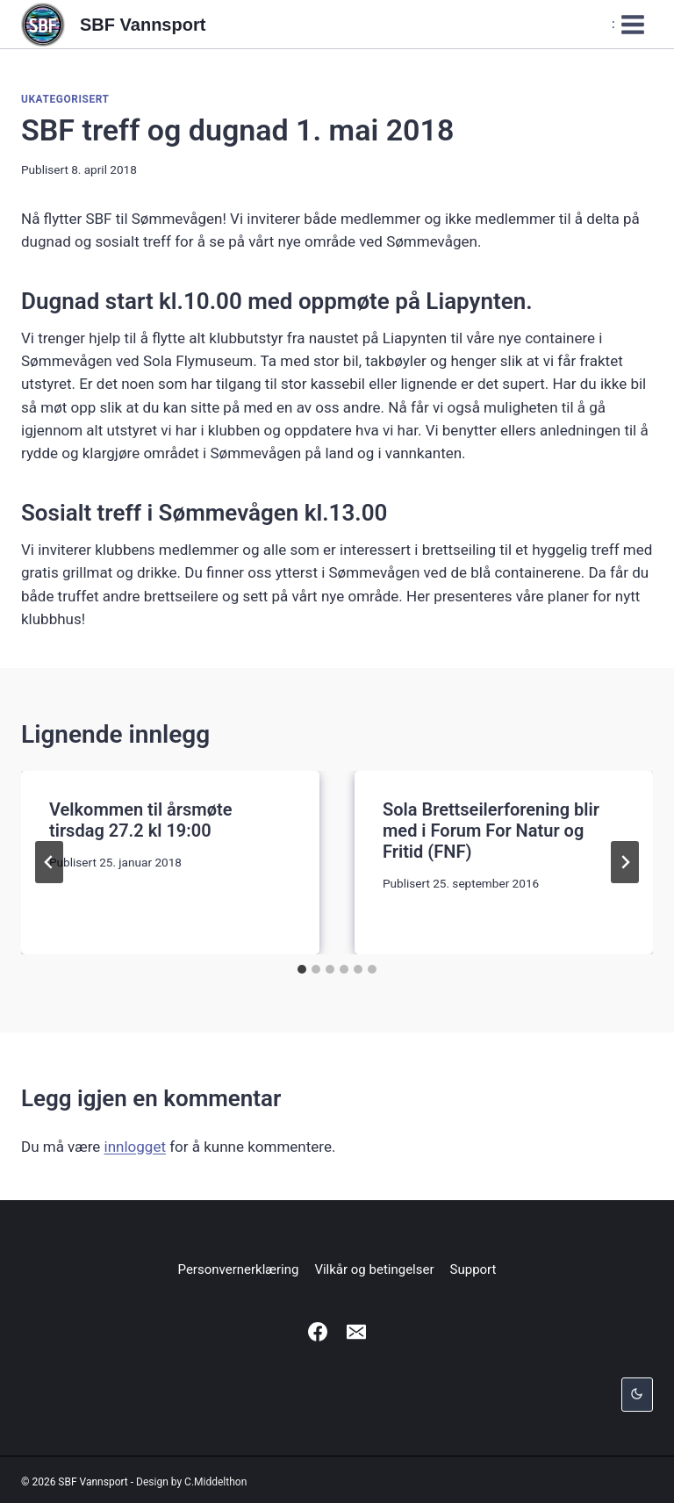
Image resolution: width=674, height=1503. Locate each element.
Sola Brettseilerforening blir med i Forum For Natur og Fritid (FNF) (491, 830)
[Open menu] (629, 24)
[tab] (302, 969)
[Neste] (625, 862)
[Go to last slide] (49, 862)
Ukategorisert (65, 99)
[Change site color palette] (637, 1394)
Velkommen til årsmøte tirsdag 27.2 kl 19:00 (141, 820)
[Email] (356, 1331)
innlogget (135, 1146)
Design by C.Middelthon (191, 1482)
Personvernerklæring (238, 1269)
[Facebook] (317, 1331)
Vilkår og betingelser (374, 1269)
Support (473, 1269)
